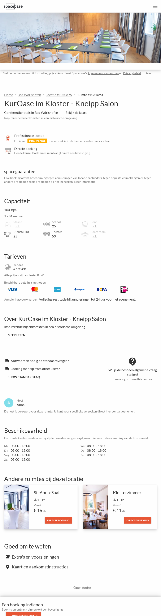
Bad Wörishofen (29, 95)
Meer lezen (16, 335)
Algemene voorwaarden (102, 73)
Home (8, 95)
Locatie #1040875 (59, 95)
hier (108, 411)
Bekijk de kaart (77, 112)
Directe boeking (58, 520)
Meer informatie (84, 181)
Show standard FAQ (24, 377)
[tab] (51, 360)
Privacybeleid (131, 73)
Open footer (81, 587)
